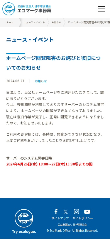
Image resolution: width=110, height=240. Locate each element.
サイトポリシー (84, 219)
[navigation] (101, 8)
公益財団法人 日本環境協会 (72, 225)
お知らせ (42, 80)
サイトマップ (58, 219)
